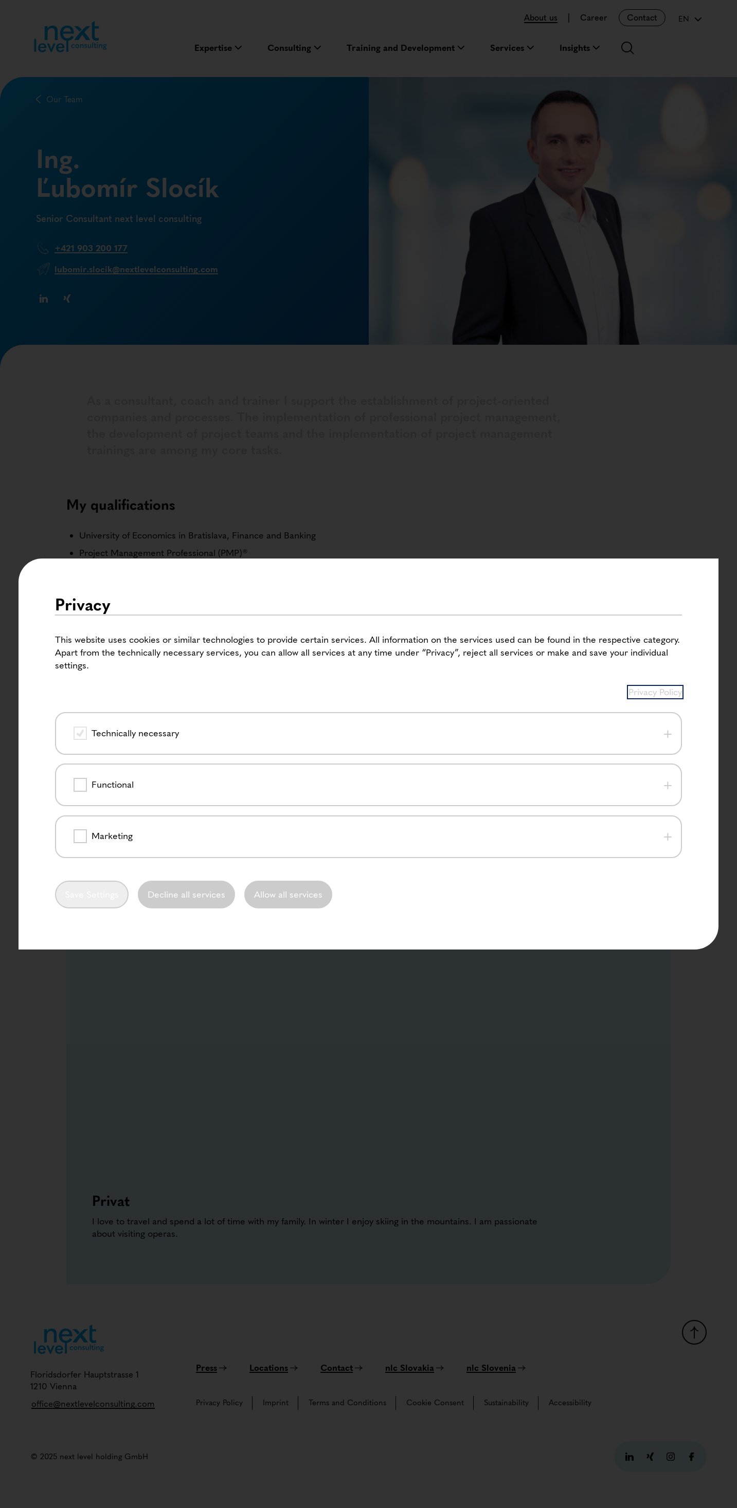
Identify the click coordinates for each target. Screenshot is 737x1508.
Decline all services (187, 896)
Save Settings (92, 896)
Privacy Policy (655, 690)
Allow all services (290, 896)
